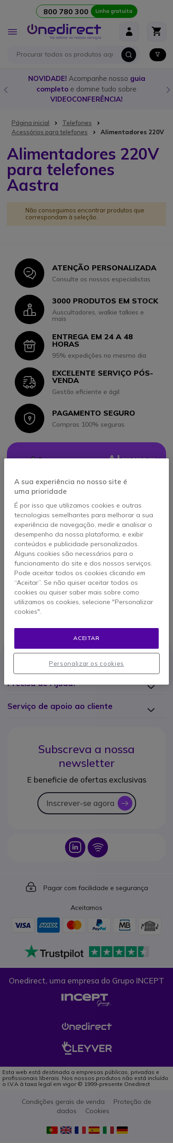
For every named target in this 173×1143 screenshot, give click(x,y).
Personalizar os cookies (86, 663)
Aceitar (86, 637)
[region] (86, 571)
